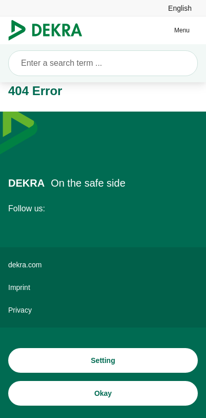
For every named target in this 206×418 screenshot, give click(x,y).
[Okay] (103, 393)
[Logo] (49, 30)
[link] (180, 8)
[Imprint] (103, 287)
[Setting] (103, 360)
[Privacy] (103, 310)
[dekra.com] (103, 265)
